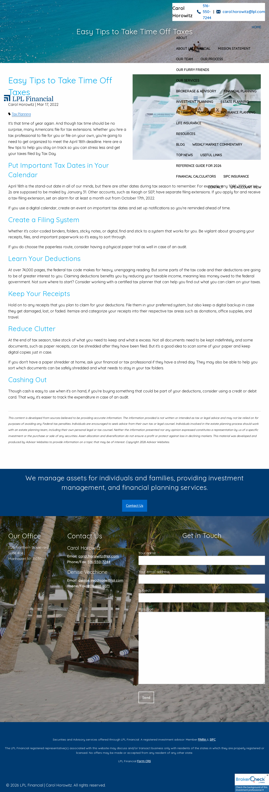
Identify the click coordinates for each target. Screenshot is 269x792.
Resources (185, 134)
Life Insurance (188, 123)
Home (256, 27)
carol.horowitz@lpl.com (244, 11)
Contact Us (134, 506)
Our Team (184, 59)
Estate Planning (235, 102)
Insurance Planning (238, 112)
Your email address (171, 571)
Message (162, 609)
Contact (215, 187)
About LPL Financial (193, 48)
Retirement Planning (194, 112)
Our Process (211, 59)
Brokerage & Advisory (196, 91)
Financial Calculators (196, 176)
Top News (184, 155)
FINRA (202, 739)
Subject (161, 590)
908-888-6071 (98, 586)
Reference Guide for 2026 (198, 166)
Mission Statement (234, 48)
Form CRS (144, 761)
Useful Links (211, 155)
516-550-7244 (207, 11)
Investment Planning (194, 102)
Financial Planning (240, 91)
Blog (180, 144)
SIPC (213, 739)
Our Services (187, 80)
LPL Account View (246, 187)
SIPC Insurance (236, 176)
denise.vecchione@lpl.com (100, 580)
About (181, 38)
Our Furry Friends (192, 70)
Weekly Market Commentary (217, 144)
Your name (164, 553)
